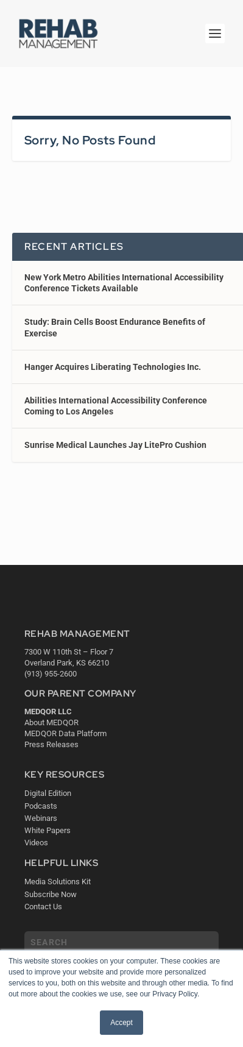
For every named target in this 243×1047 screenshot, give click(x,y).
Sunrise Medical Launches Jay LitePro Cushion (115, 445)
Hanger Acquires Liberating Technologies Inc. (112, 367)
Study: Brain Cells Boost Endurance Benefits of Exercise (114, 327)
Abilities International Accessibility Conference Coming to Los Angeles (115, 406)
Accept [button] (121, 1022)
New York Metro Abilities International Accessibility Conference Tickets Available (124, 282)
